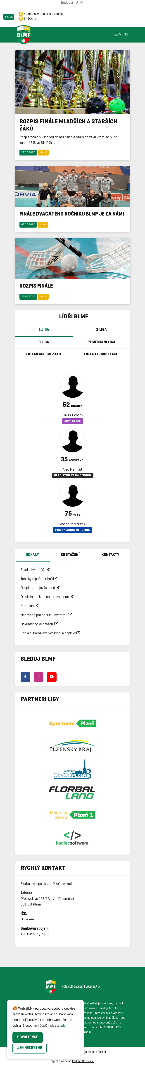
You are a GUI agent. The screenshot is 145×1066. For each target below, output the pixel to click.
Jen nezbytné (29, 1048)
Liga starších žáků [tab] (101, 354)
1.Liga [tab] (43, 329)
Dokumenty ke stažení (41, 624)
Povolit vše (27, 1037)
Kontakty (31, 606)
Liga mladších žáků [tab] (43, 354)
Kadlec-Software (83, 1061)
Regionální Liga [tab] (101, 342)
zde (63, 1025)
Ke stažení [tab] (70, 555)
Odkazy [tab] (32, 555)
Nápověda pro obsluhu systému (48, 615)
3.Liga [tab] (43, 342)
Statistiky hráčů (36, 570)
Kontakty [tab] (110, 555)
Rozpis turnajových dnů (41, 587)
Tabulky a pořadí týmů (40, 579)
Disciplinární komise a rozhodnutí (48, 597)
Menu (120, 35)
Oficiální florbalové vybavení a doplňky (52, 633)
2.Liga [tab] (101, 329)
